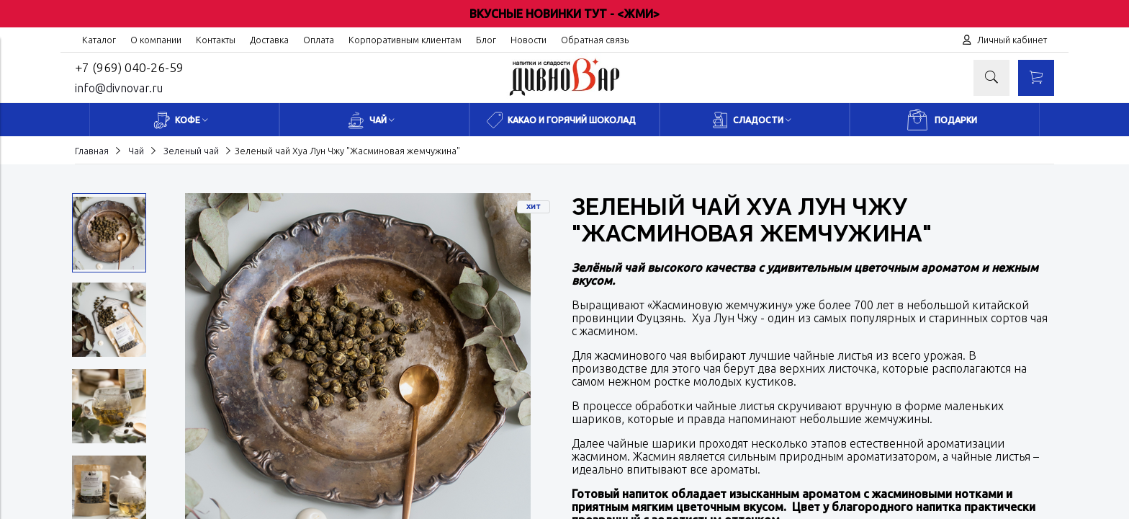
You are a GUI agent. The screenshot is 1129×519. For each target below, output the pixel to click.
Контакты (215, 40)
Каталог (99, 40)
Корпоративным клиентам (405, 40)
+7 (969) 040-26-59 (129, 67)
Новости (528, 40)
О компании (155, 40)
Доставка (269, 40)
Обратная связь (595, 40)
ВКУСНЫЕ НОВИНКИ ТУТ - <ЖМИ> (564, 13)
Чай (136, 151)
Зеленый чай (191, 151)
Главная (92, 151)
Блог (486, 40)
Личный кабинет (1012, 40)
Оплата (318, 40)
